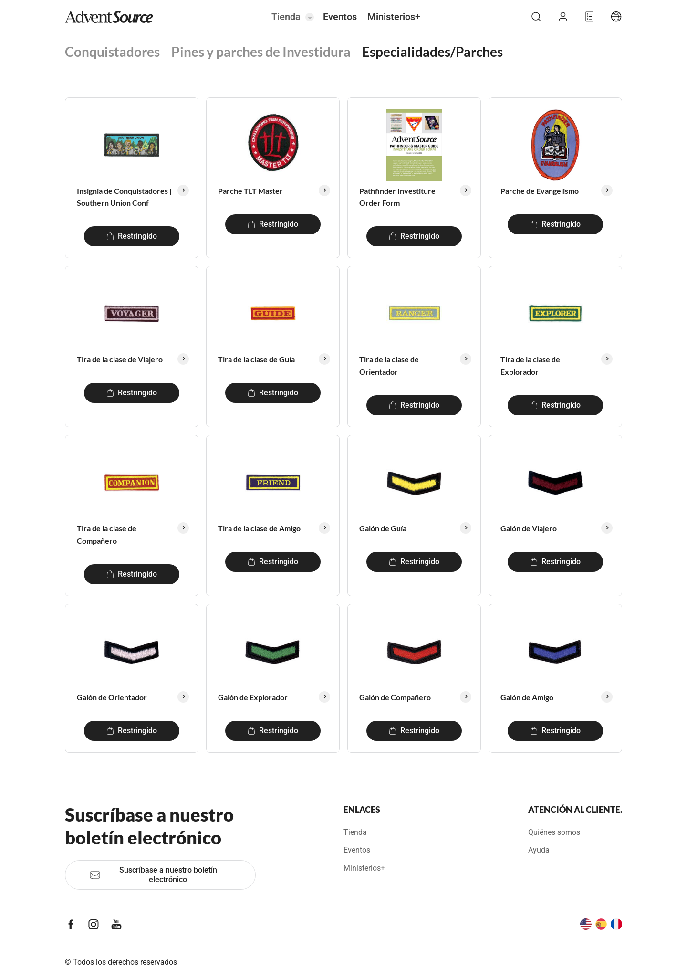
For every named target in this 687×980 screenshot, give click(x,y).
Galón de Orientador (112, 697)
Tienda (286, 16)
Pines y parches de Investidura (261, 51)
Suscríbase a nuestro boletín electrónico (153, 874)
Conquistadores (112, 51)
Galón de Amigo (526, 697)
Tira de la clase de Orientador (389, 365)
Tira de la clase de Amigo (259, 528)
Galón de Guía (382, 528)
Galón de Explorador (253, 697)
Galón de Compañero (395, 697)
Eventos (340, 16)
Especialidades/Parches (432, 51)
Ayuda (539, 849)
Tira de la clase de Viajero (120, 359)
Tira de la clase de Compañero (106, 534)
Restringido (131, 236)
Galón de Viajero (528, 528)
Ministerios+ (393, 16)
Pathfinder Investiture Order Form (397, 197)
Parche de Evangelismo (539, 190)
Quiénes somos (554, 832)
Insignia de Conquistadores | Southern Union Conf (124, 197)
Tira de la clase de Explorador (530, 365)
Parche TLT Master (250, 190)
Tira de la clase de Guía (256, 359)
